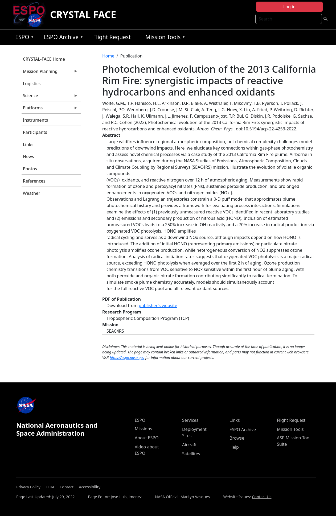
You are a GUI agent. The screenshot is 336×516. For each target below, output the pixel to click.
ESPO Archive (62, 38)
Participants (35, 132)
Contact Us (261, 496)
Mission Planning (50, 72)
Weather (31, 193)
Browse (237, 438)
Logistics (31, 83)
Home (108, 56)
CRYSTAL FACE (83, 14)
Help (234, 447)
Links (28, 144)
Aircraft (189, 445)
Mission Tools (164, 38)
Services (190, 420)
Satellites (191, 454)
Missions (143, 429)
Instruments (35, 120)
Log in (289, 7)
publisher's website (158, 305)
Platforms (50, 109)
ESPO (23, 38)
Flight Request (112, 37)
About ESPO (146, 438)
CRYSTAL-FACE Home (44, 59)
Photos (30, 169)
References (34, 181)
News (28, 156)
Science (50, 97)
